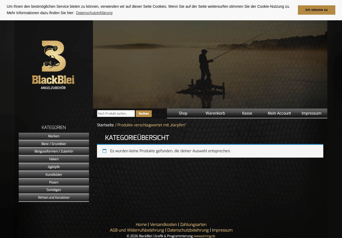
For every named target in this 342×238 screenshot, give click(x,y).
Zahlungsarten (193, 224)
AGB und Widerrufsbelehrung (137, 230)
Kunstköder (53, 174)
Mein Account (279, 113)
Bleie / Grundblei (53, 144)
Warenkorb (215, 113)
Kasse (247, 113)
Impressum (311, 113)
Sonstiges (53, 190)
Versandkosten (163, 224)
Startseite (105, 125)
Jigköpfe (54, 167)
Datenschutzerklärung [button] (94, 13)
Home (141, 224)
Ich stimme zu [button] (316, 10)
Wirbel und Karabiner (54, 198)
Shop (183, 113)
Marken (53, 136)
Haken (54, 159)
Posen (53, 182)
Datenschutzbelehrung (188, 230)
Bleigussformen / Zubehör (53, 151)
